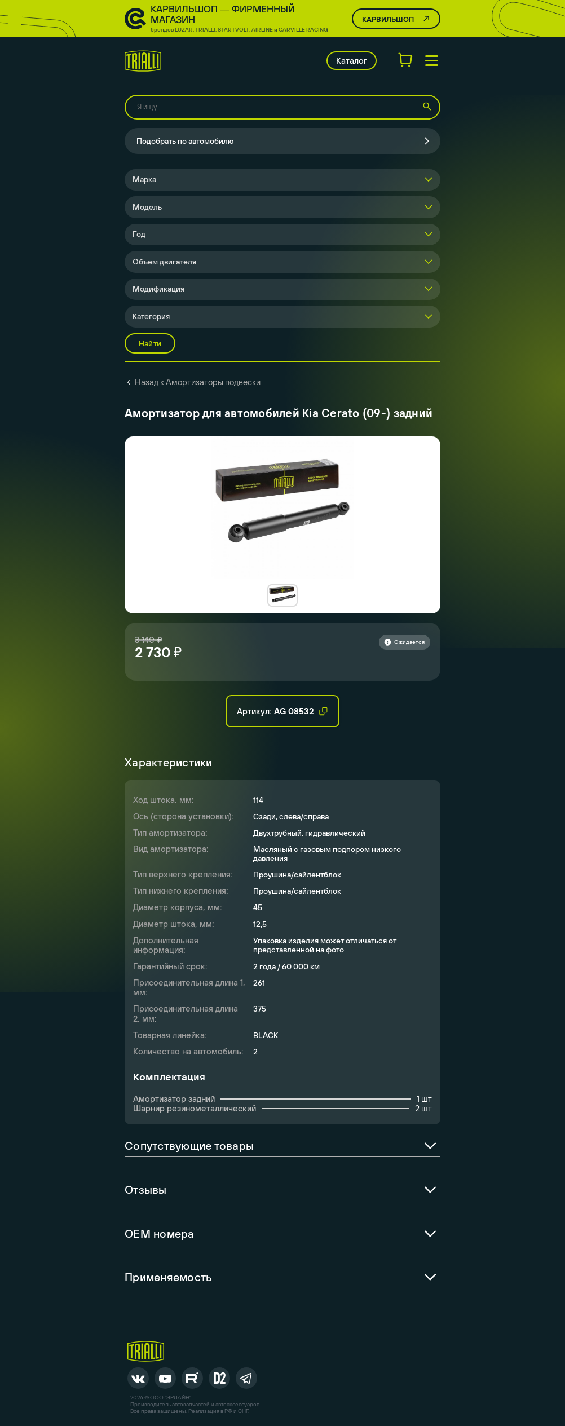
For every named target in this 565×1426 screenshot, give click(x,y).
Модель (147, 206)
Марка (144, 179)
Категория (151, 316)
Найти (150, 343)
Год (139, 234)
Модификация (158, 288)
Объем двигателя (164, 261)
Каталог (351, 60)
